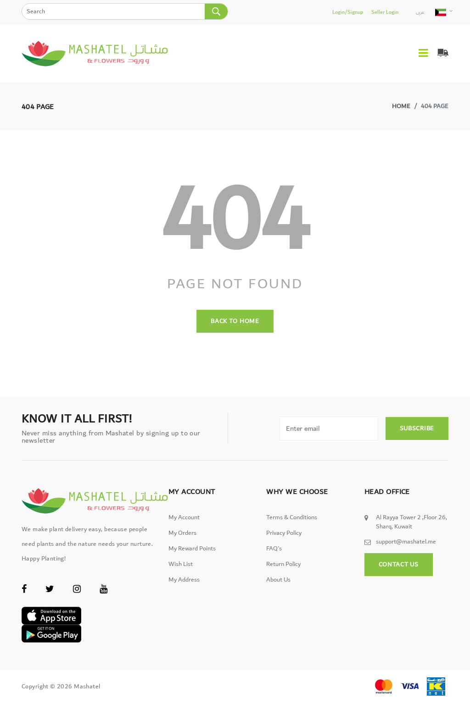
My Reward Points (192, 549)
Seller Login (384, 12)
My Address (184, 580)
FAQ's (274, 549)
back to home (235, 321)
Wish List (180, 564)
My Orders (182, 533)
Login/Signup (347, 12)
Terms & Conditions (291, 517)
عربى (420, 12)
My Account (184, 517)
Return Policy (283, 564)
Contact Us (399, 565)
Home (401, 106)
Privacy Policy (284, 533)
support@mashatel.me (406, 542)
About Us (278, 580)
